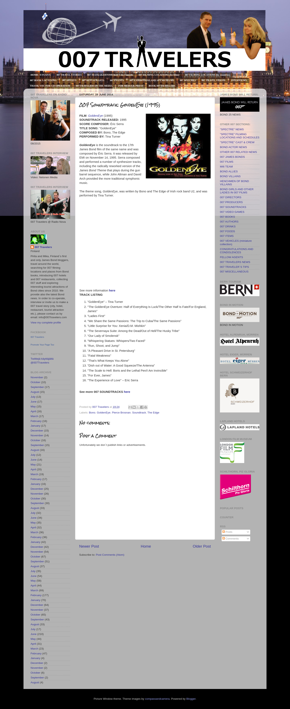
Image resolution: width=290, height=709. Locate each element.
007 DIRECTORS (230, 197)
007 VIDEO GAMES (232, 211)
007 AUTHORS (229, 221)
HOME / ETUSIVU (41, 74)
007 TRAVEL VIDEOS (213, 80)
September (37, 387)
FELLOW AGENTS (231, 257)
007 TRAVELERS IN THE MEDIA (94, 85)
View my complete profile (46, 322)
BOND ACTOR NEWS (233, 147)
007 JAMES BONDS (232, 156)
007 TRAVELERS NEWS (235, 262)
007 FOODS (227, 231)
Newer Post (89, 546)
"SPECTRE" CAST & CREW (237, 142)
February (36, 421)
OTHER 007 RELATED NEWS (238, 152)
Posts (227, 531)
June (33, 401)
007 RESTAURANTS (93, 80)
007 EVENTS (117, 80)
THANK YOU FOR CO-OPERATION (50, 85)
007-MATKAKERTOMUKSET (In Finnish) (110, 74)
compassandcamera (157, 698)
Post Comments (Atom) (110, 554)
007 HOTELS (69, 80)
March (34, 416)
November (37, 377)
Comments (230, 538)
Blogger (191, 698)
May (33, 406)
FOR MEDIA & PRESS (130, 85)
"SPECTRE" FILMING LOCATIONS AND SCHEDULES (239, 136)
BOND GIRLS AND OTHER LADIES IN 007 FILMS (237, 191)
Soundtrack (139, 412)
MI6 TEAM (226, 166)
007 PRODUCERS (231, 202)
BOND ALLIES (229, 171)
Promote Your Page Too (42, 344)
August (35, 391)
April (33, 411)
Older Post (202, 546)
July (33, 396)
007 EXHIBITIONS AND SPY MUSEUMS (152, 80)
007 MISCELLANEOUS (234, 271)
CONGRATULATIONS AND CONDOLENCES (236, 251)
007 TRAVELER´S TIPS (234, 266)
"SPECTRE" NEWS (232, 129)
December (37, 430)
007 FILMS (226, 161)
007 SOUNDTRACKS (233, 207)
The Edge (153, 412)
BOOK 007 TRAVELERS (162, 85)
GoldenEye (103, 412)
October (35, 382)
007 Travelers (43, 247)
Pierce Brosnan (121, 412)
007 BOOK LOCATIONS (43, 80)
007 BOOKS (227, 216)
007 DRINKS (228, 226)
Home (146, 546)
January (35, 425)
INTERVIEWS (239, 80)
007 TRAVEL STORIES (69, 74)
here (112, 290)
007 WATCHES (188, 80)
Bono (92, 412)
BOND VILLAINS (230, 176)
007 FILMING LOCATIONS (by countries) (207, 74)
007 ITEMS (227, 235)
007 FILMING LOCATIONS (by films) (159, 74)
